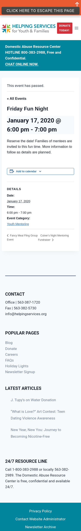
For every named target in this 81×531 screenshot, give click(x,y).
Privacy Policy (40, 511)
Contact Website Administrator (41, 519)
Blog (9, 342)
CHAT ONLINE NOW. (21, 64)
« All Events (16, 98)
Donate (11, 348)
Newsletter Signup (20, 372)
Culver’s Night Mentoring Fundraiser (53, 237)
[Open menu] (76, 28)
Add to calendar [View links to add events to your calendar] (26, 171)
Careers (11, 354)
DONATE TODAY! (64, 28)
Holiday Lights (17, 366)
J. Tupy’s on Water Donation (33, 400)
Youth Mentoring (18, 224)
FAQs (9, 360)
